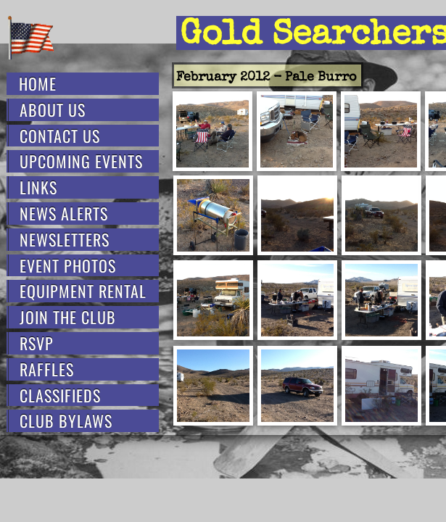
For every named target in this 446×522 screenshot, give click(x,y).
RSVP (37, 343)
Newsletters (65, 239)
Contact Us (60, 136)
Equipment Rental (83, 291)
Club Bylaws (66, 421)
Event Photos (68, 265)
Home (38, 83)
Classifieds (60, 395)
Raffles (47, 369)
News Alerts (64, 213)
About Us (53, 110)
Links (38, 187)
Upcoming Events (81, 161)
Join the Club (68, 317)
